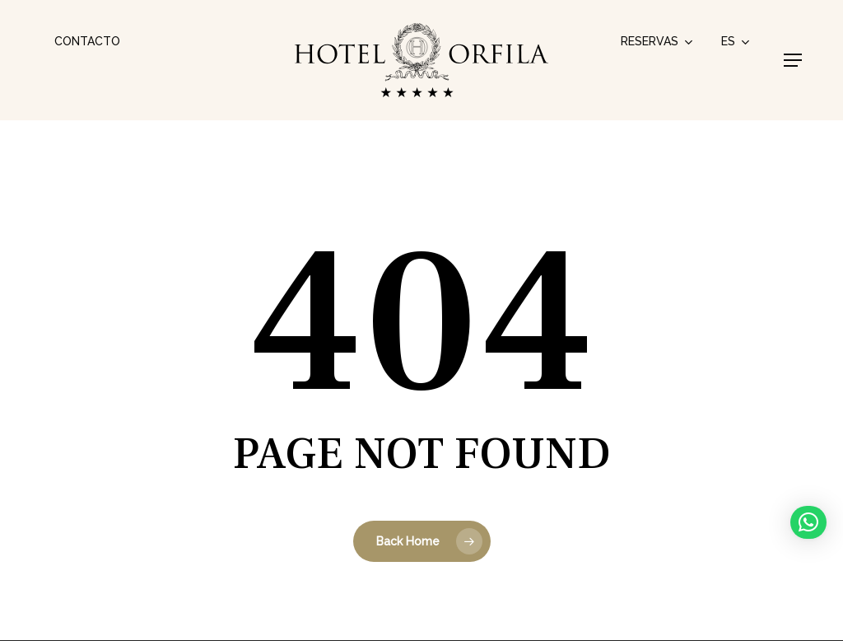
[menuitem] (736, 41)
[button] (793, 60)
